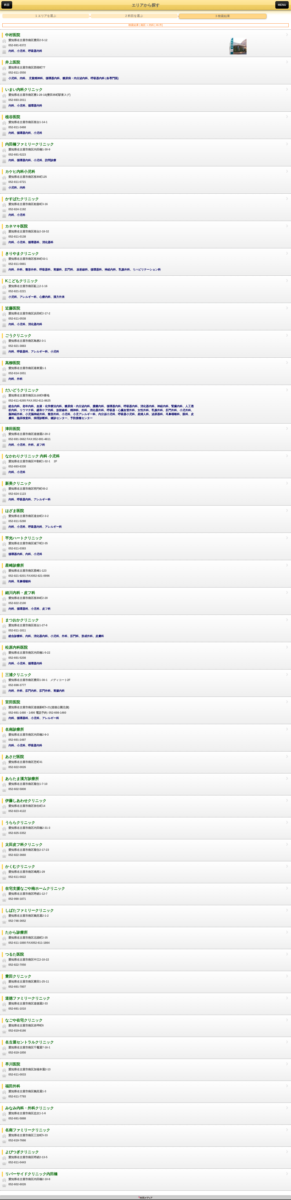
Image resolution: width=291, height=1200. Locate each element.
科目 (7, 5)
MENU (282, 5)
